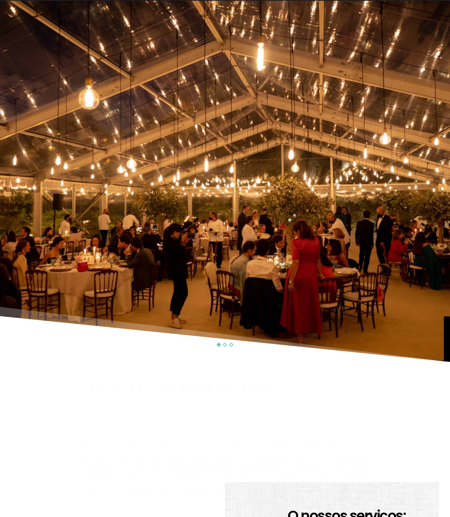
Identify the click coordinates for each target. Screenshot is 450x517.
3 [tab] (231, 344)
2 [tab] (225, 344)
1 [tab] (219, 344)
